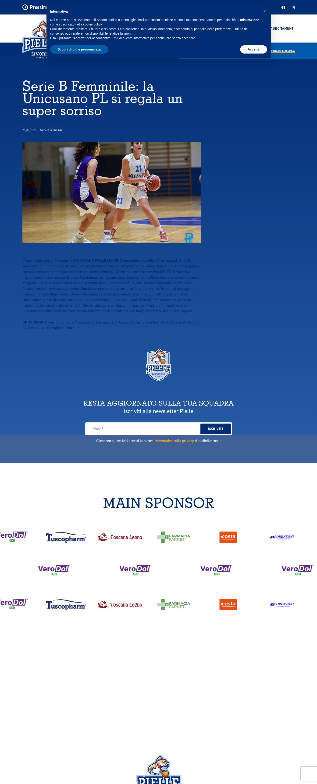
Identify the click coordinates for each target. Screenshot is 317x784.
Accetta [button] (254, 49)
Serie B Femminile (51, 130)
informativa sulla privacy (174, 440)
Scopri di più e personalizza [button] (79, 49)
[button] (264, 11)
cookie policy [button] (92, 24)
